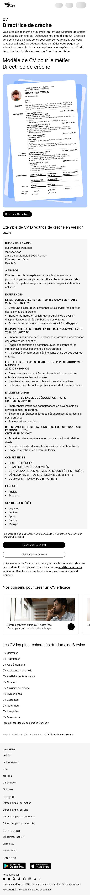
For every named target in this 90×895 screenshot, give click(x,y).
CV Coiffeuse (10, 653)
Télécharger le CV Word (34, 554)
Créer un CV (20, 734)
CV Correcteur (11, 699)
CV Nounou (9, 682)
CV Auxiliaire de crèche (16, 688)
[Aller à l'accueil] (10, 4)
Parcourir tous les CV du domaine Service (26, 722)
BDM (5, 769)
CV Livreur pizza (12, 693)
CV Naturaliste (11, 705)
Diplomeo (8, 789)
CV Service (36, 734)
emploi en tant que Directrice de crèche (61, 31)
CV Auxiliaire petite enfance (19, 676)
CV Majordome (12, 717)
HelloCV (7, 755)
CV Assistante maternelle (17, 670)
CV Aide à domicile (14, 664)
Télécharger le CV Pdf (34, 545)
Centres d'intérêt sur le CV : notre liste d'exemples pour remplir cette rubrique (29, 626)
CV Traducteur (11, 658)
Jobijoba (7, 775)
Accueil (6, 734)
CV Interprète (11, 711)
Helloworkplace (11, 762)
